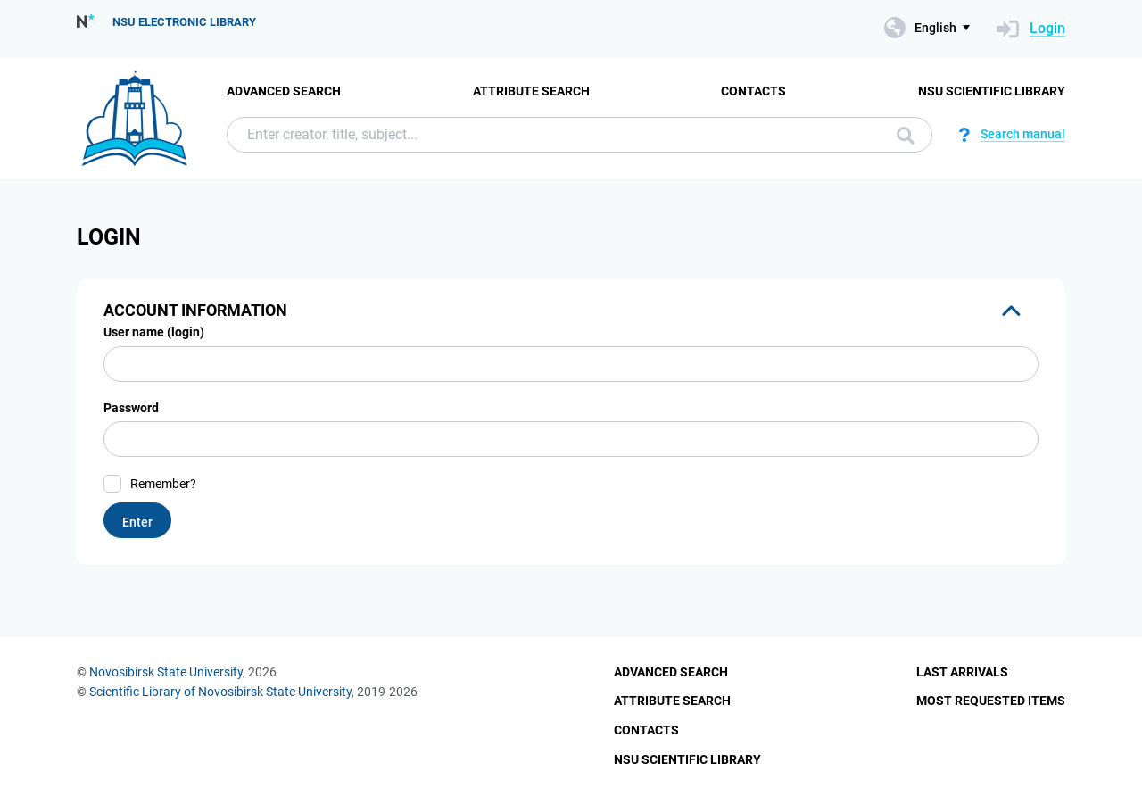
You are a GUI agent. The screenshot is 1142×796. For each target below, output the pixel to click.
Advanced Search (284, 91)
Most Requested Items (990, 700)
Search (905, 136)
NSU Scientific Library (991, 91)
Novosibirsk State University (166, 672)
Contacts (753, 91)
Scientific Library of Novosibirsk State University (220, 691)
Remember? (163, 484)
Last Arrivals (962, 672)
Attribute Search (531, 91)
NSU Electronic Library (184, 22)
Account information (195, 310)
